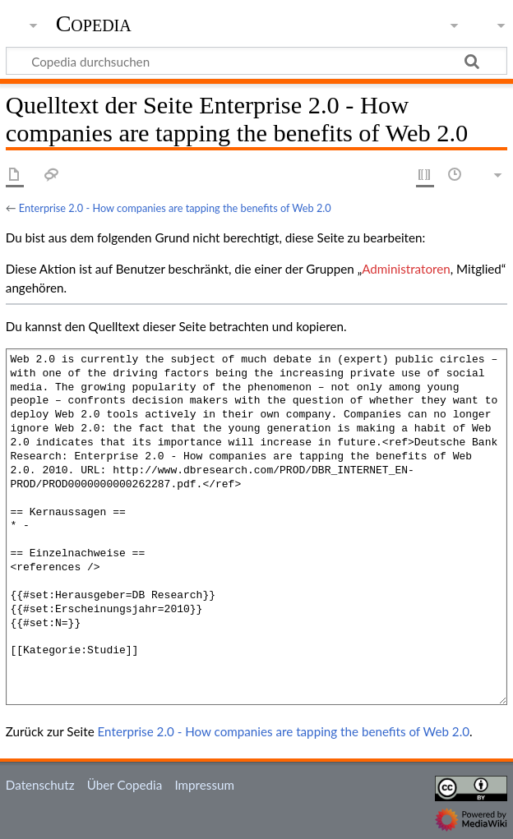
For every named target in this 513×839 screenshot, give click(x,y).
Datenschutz (40, 784)
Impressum (204, 784)
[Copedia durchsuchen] (256, 61)
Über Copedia (124, 784)
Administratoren (406, 268)
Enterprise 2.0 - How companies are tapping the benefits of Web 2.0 (175, 207)
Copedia (94, 23)
